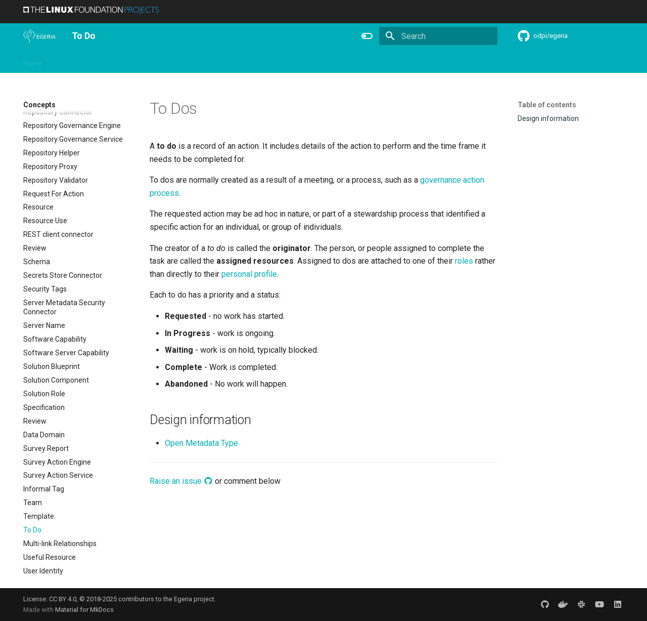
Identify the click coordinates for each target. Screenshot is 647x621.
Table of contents (547, 105)
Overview (69, 61)
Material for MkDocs (84, 609)
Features (271, 61)
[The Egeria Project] (39, 36)
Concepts (359, 61)
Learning (140, 61)
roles (464, 261)
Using (105, 61)
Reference (315, 61)
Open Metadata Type (201, 443)
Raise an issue (181, 481)
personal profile (249, 274)
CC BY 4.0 (62, 599)
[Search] (438, 36)
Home (32, 61)
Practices (401, 61)
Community (185, 61)
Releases (230, 61)
